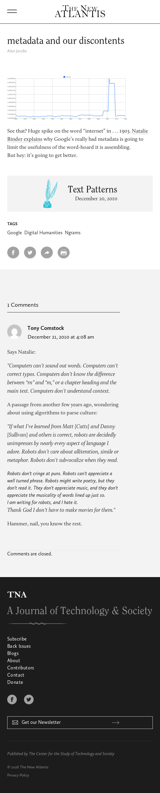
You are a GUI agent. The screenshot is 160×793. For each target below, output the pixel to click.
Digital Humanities (43, 233)
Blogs (13, 653)
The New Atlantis (34, 767)
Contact (16, 675)
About (13, 661)
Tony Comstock (45, 328)
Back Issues (19, 646)
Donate (15, 682)
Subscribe (17, 639)
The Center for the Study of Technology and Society (71, 754)
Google (14, 233)
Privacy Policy (18, 775)
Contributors (20, 668)
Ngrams (72, 233)
